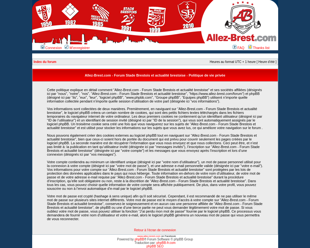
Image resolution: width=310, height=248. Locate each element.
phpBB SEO (155, 246)
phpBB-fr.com (166, 243)
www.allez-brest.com (149, 236)
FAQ (238, 48)
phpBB (139, 239)
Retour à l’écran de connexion (155, 230)
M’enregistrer (77, 48)
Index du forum (45, 62)
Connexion (51, 48)
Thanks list (258, 48)
